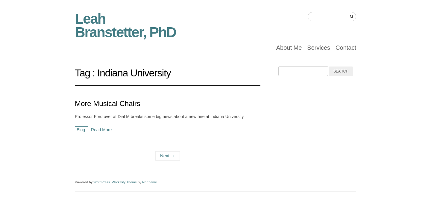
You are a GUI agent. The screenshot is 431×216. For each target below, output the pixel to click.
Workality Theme (124, 182)
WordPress (101, 182)
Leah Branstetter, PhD (125, 25)
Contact (346, 47)
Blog (81, 129)
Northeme (149, 182)
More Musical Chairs (107, 103)
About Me (289, 47)
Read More (101, 129)
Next (167, 155)
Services (318, 47)
